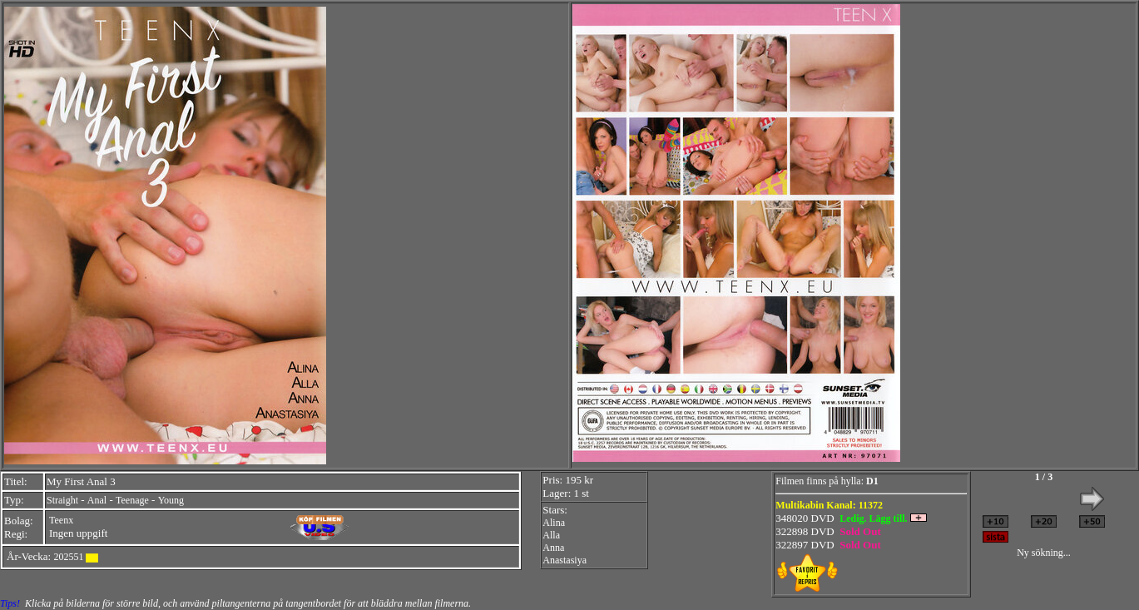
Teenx (61, 520)
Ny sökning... (1044, 552)
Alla (551, 535)
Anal (96, 500)
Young (171, 500)
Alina (553, 522)
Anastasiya (564, 560)
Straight (62, 500)
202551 (68, 557)
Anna (553, 547)
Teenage (132, 500)
